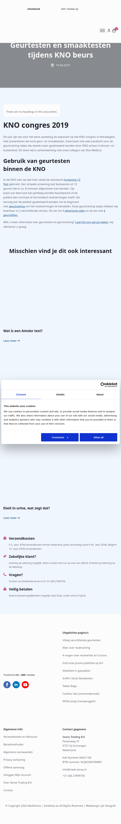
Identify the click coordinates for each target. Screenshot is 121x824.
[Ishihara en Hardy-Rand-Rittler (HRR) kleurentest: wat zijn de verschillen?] (60, 378)
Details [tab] (60, 394)
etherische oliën (75, 211)
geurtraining (17, 206)
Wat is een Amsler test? (23, 330)
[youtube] (25, 684)
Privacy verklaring (14, 760)
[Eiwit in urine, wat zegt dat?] (60, 470)
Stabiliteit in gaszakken (76, 670)
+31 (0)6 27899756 (73, 776)
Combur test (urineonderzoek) (80, 693)
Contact (8, 790)
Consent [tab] (21, 394)
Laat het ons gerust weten (91, 222)
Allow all (99, 437)
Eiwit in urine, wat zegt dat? (26, 508)
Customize (60, 437)
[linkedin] (16, 684)
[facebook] (7, 684)
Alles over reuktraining (76, 647)
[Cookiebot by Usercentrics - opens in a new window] (103, 384)
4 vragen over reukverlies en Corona (84, 655)
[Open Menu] (103, 30)
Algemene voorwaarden (18, 752)
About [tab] (100, 394)
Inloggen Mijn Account (17, 775)
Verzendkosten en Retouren (20, 737)
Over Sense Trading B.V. (17, 782)
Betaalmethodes (13, 744)
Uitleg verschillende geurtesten (81, 640)
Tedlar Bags (69, 686)
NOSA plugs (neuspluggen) (78, 701)
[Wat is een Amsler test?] (60, 292)
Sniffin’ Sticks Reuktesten (77, 678)
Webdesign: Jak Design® (101, 806)
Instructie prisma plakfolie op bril (82, 663)
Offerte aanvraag (13, 767)
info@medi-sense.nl (74, 769)
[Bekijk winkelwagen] (114, 30)
